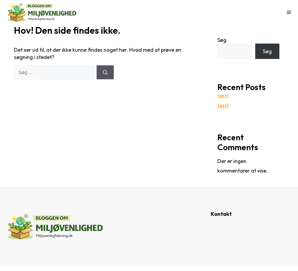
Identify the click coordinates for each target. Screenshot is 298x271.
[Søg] (105, 72)
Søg (221, 40)
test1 (222, 95)
